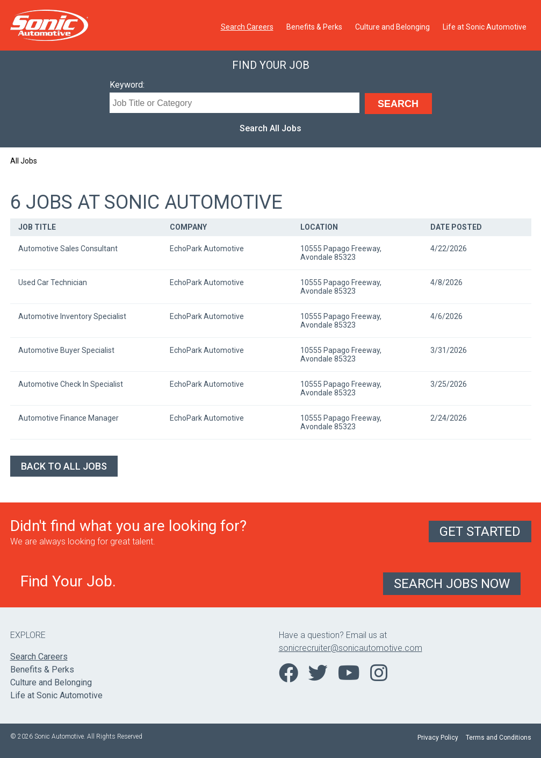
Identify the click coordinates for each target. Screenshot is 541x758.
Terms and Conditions (498, 737)
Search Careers (247, 27)
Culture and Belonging (392, 27)
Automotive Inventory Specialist (72, 316)
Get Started (480, 531)
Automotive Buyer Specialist (66, 350)
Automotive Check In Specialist (70, 384)
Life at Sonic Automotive (484, 27)
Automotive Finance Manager (68, 418)
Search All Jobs (270, 128)
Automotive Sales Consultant (68, 248)
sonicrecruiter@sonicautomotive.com (350, 648)
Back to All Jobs (64, 466)
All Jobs (23, 161)
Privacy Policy (437, 737)
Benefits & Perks (314, 27)
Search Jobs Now (452, 583)
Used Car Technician (52, 282)
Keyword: (127, 85)
